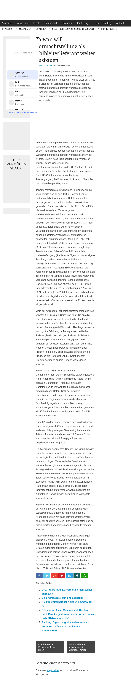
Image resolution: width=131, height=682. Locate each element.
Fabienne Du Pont (45, 66)
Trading (107, 23)
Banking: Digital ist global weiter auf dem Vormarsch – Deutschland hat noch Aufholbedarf (65, 626)
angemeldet (53, 670)
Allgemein (23, 23)
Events (36, 23)
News (96, 23)
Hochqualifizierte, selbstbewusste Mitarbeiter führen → (79, 647)
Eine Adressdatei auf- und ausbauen (62, 598)
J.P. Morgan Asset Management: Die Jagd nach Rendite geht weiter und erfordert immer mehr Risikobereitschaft (68, 614)
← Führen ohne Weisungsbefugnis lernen (47, 647)
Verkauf (120, 23)
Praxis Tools (108, 29)
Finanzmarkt (51, 23)
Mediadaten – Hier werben (32, 29)
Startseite (7, 23)
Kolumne (68, 23)
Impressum (7, 29)
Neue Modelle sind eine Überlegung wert (74, 29)
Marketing (82, 23)
